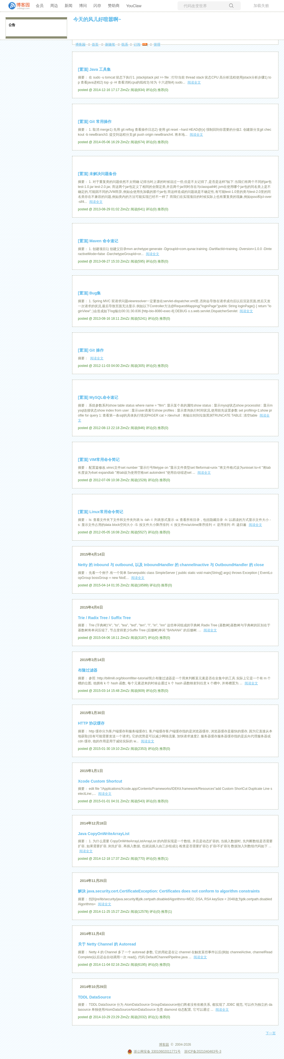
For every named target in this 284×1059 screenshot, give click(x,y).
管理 (157, 44)
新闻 (68, 5)
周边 (54, 5)
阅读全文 (194, 82)
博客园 (80, 44)
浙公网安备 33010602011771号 (154, 1051)
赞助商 (114, 5)
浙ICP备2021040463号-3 (202, 1051)
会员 (40, 5)
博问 (83, 5)
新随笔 (110, 44)
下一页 (271, 1033)
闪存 (97, 5)
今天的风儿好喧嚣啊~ (97, 19)
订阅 (137, 44)
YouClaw (133, 6)
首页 (95, 44)
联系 (124, 44)
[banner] (17, 6)
